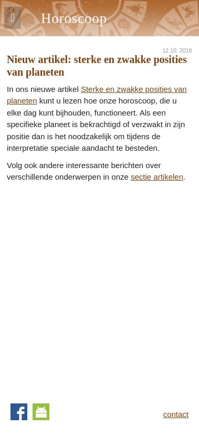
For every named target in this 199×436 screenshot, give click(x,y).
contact (175, 414)
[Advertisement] (99, 288)
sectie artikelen (157, 176)
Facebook (19, 411)
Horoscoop (74, 18)
